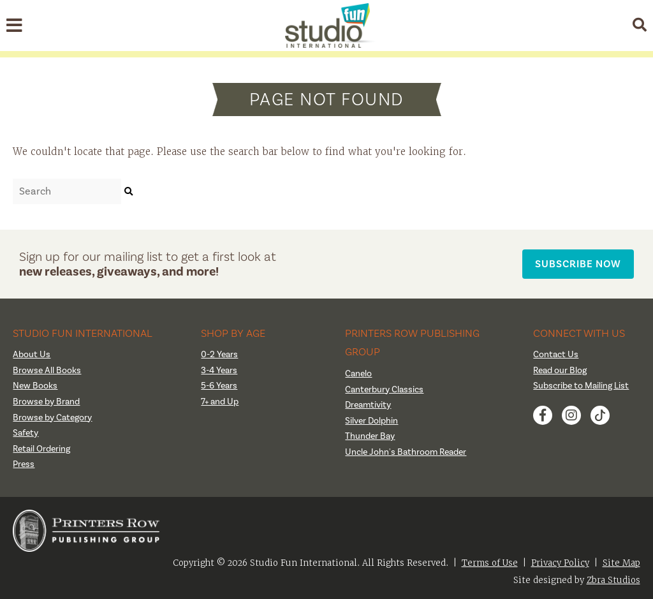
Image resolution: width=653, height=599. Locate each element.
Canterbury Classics (384, 390)
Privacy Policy (560, 563)
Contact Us (555, 354)
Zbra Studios (613, 580)
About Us (31, 354)
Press (23, 464)
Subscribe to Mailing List (581, 386)
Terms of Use (490, 563)
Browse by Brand (46, 402)
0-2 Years (219, 354)
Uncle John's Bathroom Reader (405, 452)
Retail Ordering (41, 449)
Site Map (621, 563)
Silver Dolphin (371, 421)
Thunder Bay (370, 436)
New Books (35, 386)
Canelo (358, 374)
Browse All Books (47, 370)
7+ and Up (219, 402)
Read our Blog (560, 370)
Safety (25, 433)
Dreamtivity (368, 405)
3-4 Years (219, 370)
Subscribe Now (578, 264)
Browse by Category (52, 418)
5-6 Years (219, 386)
